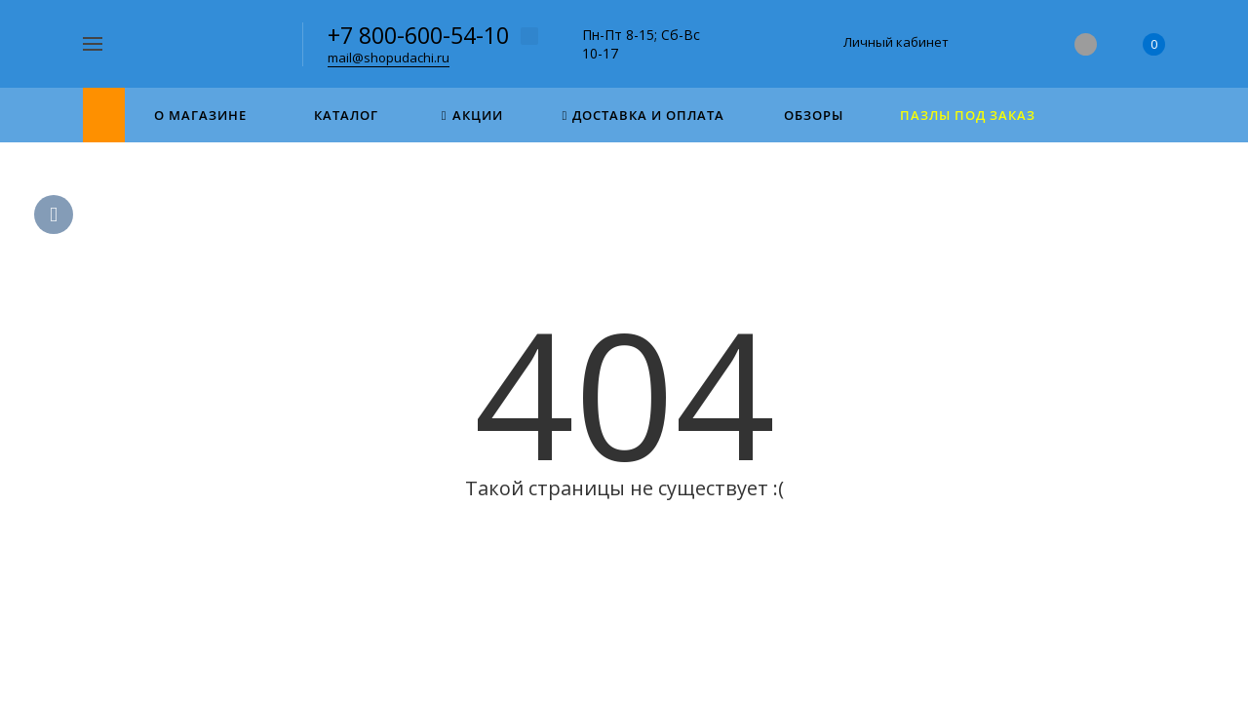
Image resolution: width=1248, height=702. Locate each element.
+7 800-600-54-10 (418, 35)
